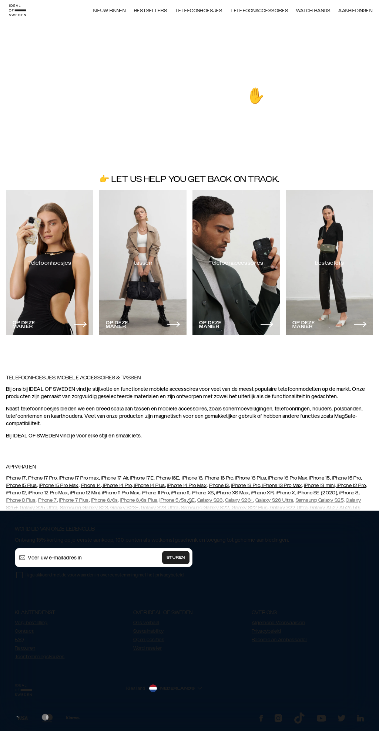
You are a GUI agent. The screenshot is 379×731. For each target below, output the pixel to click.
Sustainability (148, 631)
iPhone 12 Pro (351, 485)
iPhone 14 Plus (149, 485)
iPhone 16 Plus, (251, 478)
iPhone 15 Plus (21, 485)
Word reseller (147, 648)
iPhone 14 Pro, (117, 485)
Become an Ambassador (279, 639)
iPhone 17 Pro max (79, 478)
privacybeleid (169, 575)
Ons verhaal (146, 622)
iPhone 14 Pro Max (187, 485)
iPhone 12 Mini (85, 492)
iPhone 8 (348, 492)
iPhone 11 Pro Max (121, 492)
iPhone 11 (180, 492)
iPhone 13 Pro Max (281, 485)
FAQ (19, 639)
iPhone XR (262, 492)
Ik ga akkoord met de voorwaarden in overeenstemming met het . (105, 575)
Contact (24, 631)
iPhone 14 (91, 485)
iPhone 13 (219, 485)
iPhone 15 (319, 478)
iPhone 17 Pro (42, 478)
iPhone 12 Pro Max (48, 492)
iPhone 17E (142, 478)
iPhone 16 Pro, (219, 478)
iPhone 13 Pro (245, 485)
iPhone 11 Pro (155, 492)
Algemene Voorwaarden (278, 622)
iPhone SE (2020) (316, 492)
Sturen (176, 557)
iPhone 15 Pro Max (58, 485)
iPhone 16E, (168, 478)
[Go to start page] (17, 10)
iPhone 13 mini (319, 485)
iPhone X (285, 492)
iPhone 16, (193, 478)
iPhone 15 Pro (346, 478)
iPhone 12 (16, 492)
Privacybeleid (266, 631)
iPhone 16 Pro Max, (288, 478)
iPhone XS (203, 492)
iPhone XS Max (232, 492)
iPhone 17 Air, (115, 478)
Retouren (25, 648)
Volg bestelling (31, 622)
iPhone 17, (16, 478)
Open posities (148, 639)
